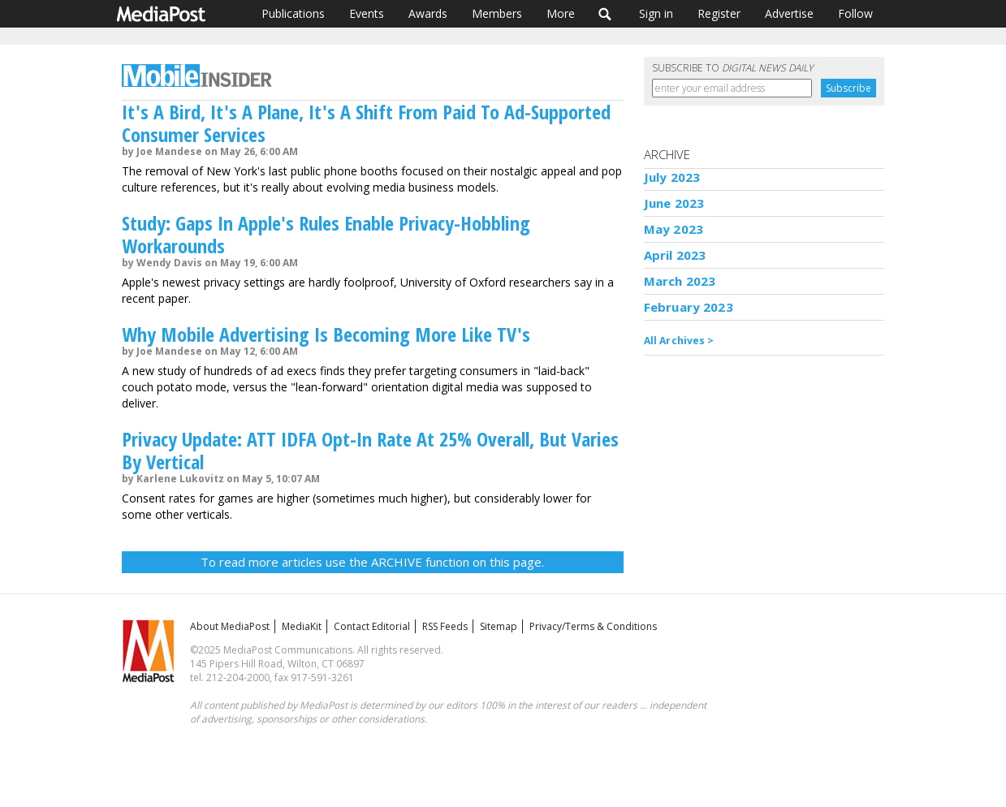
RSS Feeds (445, 626)
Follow (855, 13)
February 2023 (688, 307)
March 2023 (680, 281)
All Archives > (679, 340)
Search (605, 14)
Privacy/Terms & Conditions (593, 626)
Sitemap (498, 626)
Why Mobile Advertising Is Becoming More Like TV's (326, 334)
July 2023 (672, 177)
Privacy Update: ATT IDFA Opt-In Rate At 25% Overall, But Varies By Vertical (370, 450)
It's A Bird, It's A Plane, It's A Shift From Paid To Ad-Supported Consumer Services (366, 123)
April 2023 (675, 255)
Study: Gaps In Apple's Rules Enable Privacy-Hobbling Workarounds (326, 234)
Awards (427, 13)
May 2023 (673, 229)
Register (718, 13)
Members (497, 13)
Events (366, 13)
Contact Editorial (372, 626)
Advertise (789, 13)
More (560, 13)
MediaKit (302, 626)
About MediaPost (230, 626)
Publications (293, 13)
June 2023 (674, 203)
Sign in (656, 13)
